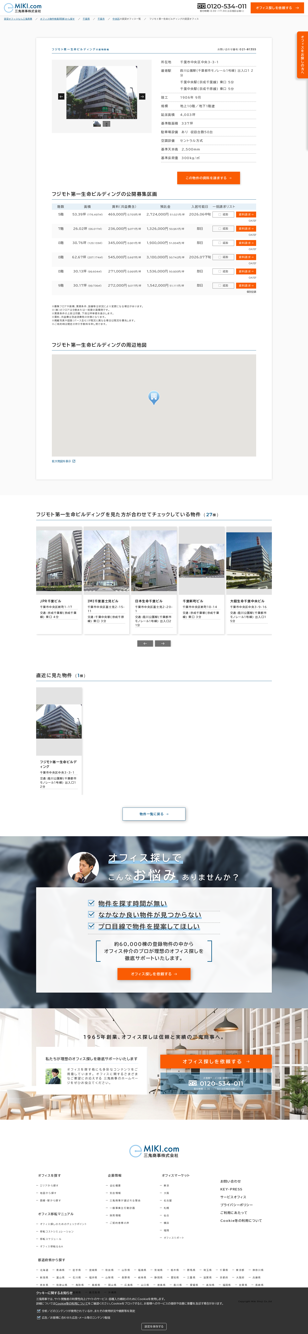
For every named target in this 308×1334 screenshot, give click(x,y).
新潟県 (44, 1283)
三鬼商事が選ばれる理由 (133, 1207)
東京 (183, 1192)
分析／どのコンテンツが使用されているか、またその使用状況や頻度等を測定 (88, 1311)
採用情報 (124, 1222)
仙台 (183, 1222)
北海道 (44, 1276)
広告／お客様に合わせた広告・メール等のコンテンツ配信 (76, 1317)
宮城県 (93, 1276)
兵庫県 (257, 1283)
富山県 (60, 1283)
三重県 (191, 1283)
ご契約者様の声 (128, 1230)
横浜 (183, 1230)
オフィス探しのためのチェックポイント (63, 1230)
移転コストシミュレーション (57, 1238)
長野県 (126, 1283)
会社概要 (124, 1192)
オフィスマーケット (190, 1182)
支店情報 (124, 1200)
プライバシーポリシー (246, 1204)
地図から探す (48, 1200)
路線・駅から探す (50, 1207)
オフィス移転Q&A (51, 1253)
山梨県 (109, 1283)
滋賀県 (208, 1283)
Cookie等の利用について (71, 1303)
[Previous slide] (145, 650)
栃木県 (175, 1276)
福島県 (142, 1276)
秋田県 (109, 1276)
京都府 (224, 1283)
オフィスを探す (47, 1182)
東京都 (240, 1276)
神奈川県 (258, 1276)
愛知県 (175, 1283)
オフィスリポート (191, 1245)
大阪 (183, 1200)
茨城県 (158, 1276)
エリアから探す (49, 1192)
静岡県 (158, 1283)
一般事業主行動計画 (131, 1215)
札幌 (183, 1215)
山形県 (126, 1276)
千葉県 (224, 1276)
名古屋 (185, 1207)
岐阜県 (142, 1283)
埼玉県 (208, 1276)
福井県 (93, 1283)
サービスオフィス (243, 1197)
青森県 (60, 1276)
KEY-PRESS (242, 1190)
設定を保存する (154, 1326)
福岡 (183, 1237)
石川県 (77, 1283)
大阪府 (240, 1283)
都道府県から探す (49, 1266)
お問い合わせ (241, 1182)
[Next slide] (163, 650)
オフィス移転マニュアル (53, 1220)
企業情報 (120, 1182)
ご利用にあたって (244, 1211)
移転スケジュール (51, 1245)
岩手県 (77, 1276)
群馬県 (191, 1276)
